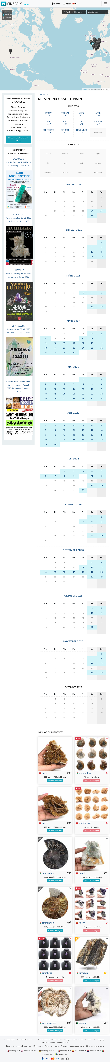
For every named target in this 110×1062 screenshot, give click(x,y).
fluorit (80, 873)
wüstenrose (83, 822)
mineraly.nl (93, 1051)
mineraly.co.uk (28, 1051)
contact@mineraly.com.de (73, 1046)
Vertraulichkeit (44, 1040)
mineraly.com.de (47, 1051)
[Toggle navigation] (105, 3)
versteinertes (47, 1022)
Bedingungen (9, 1040)
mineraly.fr (13, 1051)
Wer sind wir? (57, 1040)
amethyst (45, 972)
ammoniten (83, 772)
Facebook (26, 1046)
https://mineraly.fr (96, 1046)
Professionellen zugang (94, 1040)
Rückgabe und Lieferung (73, 1040)
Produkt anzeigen (55, 781)
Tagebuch (44, 94)
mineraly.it (63, 1051)
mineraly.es (78, 1051)
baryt (43, 772)
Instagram (38, 1046)
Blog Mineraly (13, 1046)
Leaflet (85, 89)
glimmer (81, 1022)
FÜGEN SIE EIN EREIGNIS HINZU (18, 139)
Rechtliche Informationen (26, 1040)
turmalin (82, 972)
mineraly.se (61, 1054)
